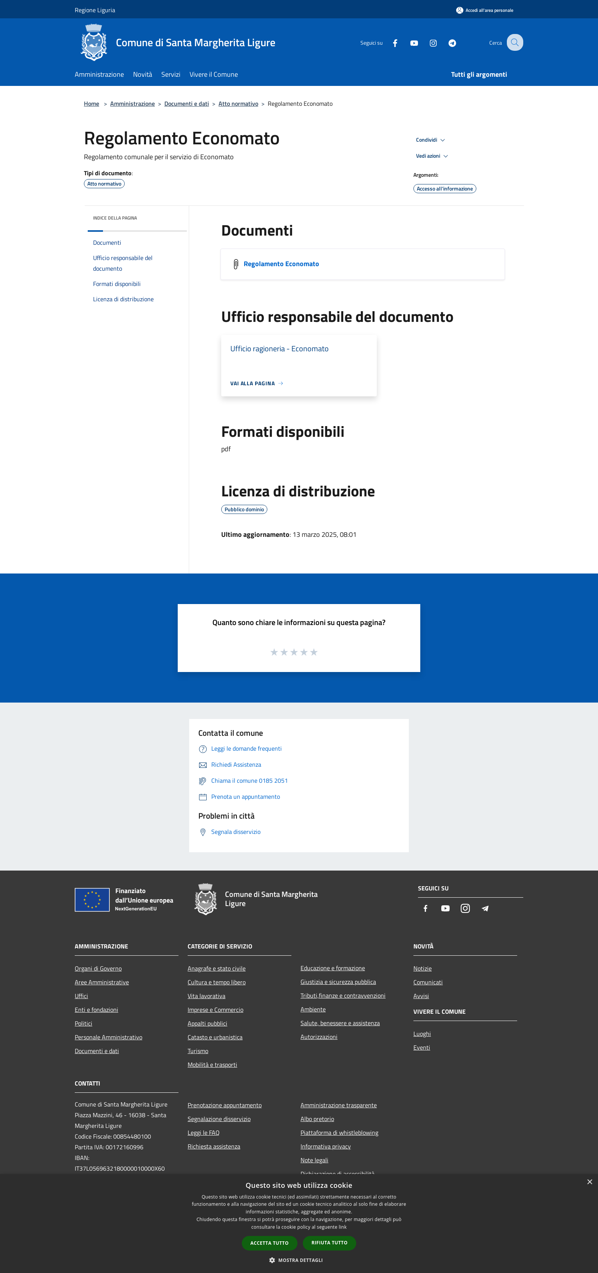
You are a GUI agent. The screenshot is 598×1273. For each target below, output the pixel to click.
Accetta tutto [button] (270, 1243)
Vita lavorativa (206, 995)
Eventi (421, 1047)
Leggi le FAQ (204, 1132)
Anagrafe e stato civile (217, 968)
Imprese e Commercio (215, 1009)
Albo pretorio (317, 1118)
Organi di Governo (98, 968)
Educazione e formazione (333, 968)
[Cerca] (514, 42)
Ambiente (313, 1009)
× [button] (589, 1182)
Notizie (422, 968)
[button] (299, 1260)
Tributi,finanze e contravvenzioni (343, 995)
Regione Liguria (95, 10)
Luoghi (422, 1033)
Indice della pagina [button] (115, 217)
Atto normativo (238, 103)
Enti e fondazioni (96, 1009)
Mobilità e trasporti (212, 1064)
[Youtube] (408, 42)
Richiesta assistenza (214, 1146)
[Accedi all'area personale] (484, 10)
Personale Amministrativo (108, 1037)
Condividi (431, 140)
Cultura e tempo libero (217, 982)
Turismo (198, 1050)
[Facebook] (389, 42)
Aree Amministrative (102, 982)
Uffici (81, 995)
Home (91, 103)
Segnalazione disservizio (219, 1118)
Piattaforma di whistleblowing (339, 1132)
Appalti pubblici (207, 1023)
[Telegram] (446, 42)
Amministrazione (132, 103)
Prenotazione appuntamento (225, 1105)
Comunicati (428, 982)
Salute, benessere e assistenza (340, 1022)
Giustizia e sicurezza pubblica (338, 981)
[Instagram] (427, 42)
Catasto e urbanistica (215, 1037)
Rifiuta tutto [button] (330, 1242)
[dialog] (299, 1223)
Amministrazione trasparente (339, 1105)
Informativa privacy (326, 1146)
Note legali (314, 1160)
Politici (83, 1023)
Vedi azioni (433, 156)
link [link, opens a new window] (343, 1227)
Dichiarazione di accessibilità (338, 1173)
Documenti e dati (186, 103)
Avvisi (421, 995)
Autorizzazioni (319, 1036)
